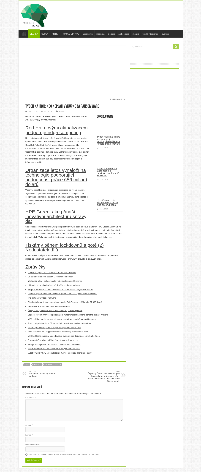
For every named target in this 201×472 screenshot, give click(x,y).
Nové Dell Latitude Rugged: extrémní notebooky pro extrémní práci (58, 332)
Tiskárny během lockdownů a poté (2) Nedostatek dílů (64, 247)
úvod (24, 33)
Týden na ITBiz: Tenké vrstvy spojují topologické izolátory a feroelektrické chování (108, 140)
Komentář (30, 397)
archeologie (123, 34)
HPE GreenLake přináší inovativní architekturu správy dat (56, 216)
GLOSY (45, 34)
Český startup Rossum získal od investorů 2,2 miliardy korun (55, 310)
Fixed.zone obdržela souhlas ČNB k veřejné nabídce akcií (54, 348)
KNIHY (55, 34)
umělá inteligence (150, 34)
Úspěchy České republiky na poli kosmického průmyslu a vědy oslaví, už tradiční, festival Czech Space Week (103, 376)
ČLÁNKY (34, 34)
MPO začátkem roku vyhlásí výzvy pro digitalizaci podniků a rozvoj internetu (62, 319)
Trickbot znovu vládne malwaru (42, 298)
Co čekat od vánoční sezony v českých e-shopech (50, 277)
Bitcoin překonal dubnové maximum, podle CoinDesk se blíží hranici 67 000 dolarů (65, 302)
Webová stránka (32, 444)
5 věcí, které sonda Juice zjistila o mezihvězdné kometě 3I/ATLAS (108, 172)
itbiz (27, 365)
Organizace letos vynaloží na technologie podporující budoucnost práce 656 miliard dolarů (56, 177)
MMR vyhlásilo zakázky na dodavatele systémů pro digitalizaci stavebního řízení (64, 336)
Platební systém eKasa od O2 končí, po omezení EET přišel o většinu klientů (62, 293)
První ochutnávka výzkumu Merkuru (45, 373)
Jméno (29, 425)
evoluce (165, 34)
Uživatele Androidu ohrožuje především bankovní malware (54, 285)
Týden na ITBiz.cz (53, 365)
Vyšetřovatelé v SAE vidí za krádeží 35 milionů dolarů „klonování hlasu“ (60, 353)
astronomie (88, 34)
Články (62, 111)
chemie (135, 34)
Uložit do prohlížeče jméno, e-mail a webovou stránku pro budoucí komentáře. (64, 454)
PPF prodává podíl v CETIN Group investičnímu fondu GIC (54, 344)
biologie (111, 34)
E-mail (29, 435)
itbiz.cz (37, 365)
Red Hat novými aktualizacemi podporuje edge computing (57, 130)
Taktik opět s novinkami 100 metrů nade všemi (49, 306)
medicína (100, 34)
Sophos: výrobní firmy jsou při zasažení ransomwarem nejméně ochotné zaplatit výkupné (68, 315)
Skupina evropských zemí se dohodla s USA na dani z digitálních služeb (60, 289)
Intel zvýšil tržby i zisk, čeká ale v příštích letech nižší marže (55, 281)
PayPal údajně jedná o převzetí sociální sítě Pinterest (52, 272)
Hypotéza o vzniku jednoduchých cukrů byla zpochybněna (107, 202)
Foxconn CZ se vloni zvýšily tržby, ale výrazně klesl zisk (53, 340)
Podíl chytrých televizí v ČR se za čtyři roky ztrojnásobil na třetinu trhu (59, 323)
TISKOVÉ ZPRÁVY (70, 34)
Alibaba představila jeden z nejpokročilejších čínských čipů (54, 327)
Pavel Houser (33, 111)
